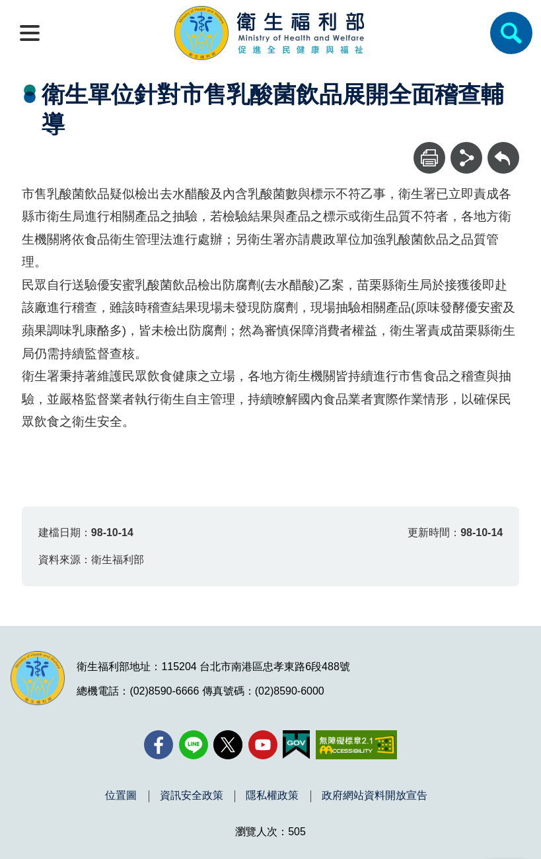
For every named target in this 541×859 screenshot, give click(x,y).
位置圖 (121, 795)
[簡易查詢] (511, 33)
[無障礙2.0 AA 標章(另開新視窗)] (356, 744)
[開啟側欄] (30, 33)
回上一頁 (503, 148)
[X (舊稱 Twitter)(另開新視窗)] (227, 744)
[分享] (466, 158)
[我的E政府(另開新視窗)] (296, 744)
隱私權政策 (272, 795)
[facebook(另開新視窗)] (158, 744)
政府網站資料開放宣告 (374, 795)
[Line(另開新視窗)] (193, 744)
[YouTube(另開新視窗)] (262, 744)
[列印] (429, 158)
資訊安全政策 (191, 795)
